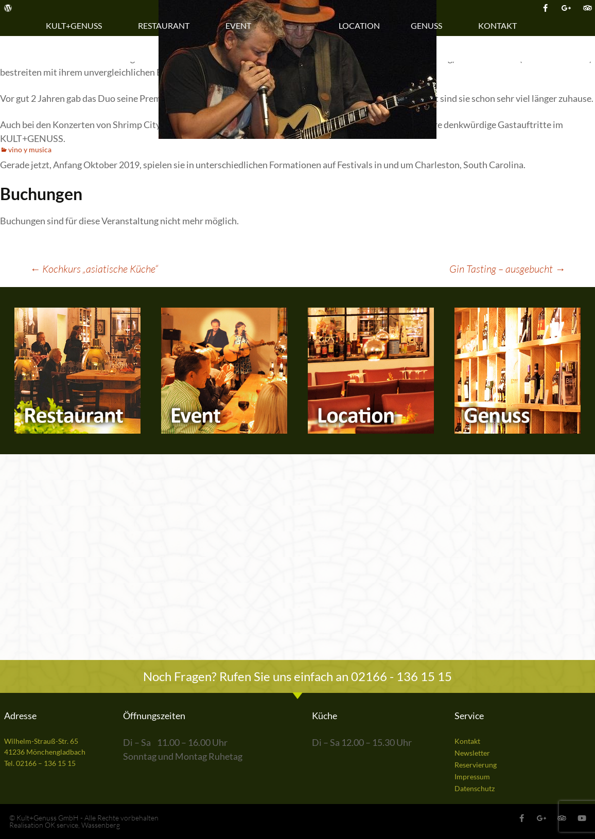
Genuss (429, 26)
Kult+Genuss (76, 26)
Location (359, 25)
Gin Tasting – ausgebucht (507, 268)
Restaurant (166, 26)
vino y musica (29, 149)
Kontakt (500, 26)
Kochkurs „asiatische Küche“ (94, 268)
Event (240, 26)
